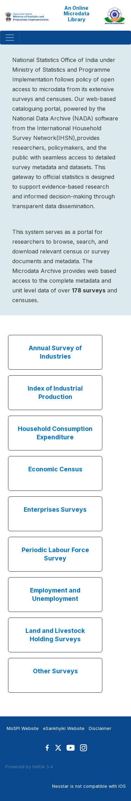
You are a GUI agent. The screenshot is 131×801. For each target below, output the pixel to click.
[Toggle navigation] (10, 38)
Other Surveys (55, 671)
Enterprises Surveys (55, 509)
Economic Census (55, 469)
